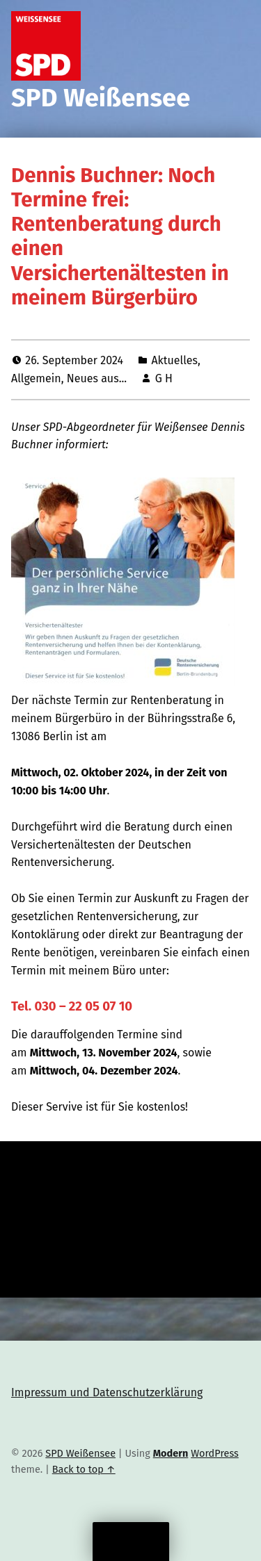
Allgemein (36, 378)
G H (164, 378)
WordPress (215, 1453)
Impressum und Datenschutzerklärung (107, 1392)
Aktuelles (174, 360)
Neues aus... (97, 378)
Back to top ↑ (84, 1469)
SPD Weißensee (100, 98)
